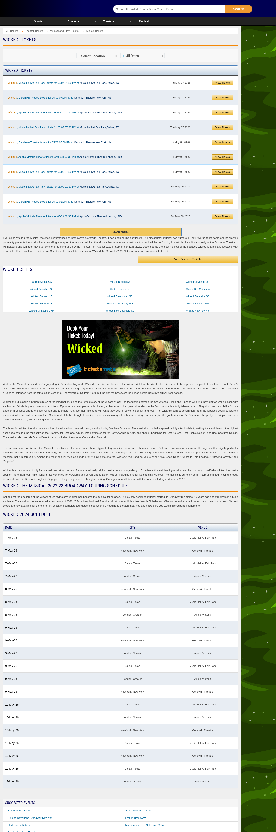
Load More (120, 231)
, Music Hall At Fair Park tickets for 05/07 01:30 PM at (63, 82)
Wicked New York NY (197, 310)
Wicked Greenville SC (198, 296)
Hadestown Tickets (19, 825)
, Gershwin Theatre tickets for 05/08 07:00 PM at (59, 142)
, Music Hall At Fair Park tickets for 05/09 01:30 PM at (63, 186)
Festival (144, 21)
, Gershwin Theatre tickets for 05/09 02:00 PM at (59, 201)
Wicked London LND (198, 303)
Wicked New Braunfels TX (120, 310)
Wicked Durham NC (41, 296)
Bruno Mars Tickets (19, 810)
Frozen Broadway (135, 817)
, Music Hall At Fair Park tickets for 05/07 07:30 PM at (63, 127)
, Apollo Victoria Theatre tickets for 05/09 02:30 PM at (65, 216)
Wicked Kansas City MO (120, 303)
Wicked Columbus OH (42, 289)
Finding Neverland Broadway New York (30, 817)
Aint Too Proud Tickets (138, 810)
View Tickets (222, 82)
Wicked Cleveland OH (197, 281)
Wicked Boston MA (119, 281)
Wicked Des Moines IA (198, 289)
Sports (38, 21)
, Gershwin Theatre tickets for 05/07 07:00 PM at (59, 97)
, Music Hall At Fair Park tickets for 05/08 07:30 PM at (63, 171)
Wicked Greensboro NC (120, 296)
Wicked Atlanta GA (42, 281)
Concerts (73, 21)
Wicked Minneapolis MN (42, 310)
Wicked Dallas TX (119, 289)
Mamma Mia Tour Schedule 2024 (144, 825)
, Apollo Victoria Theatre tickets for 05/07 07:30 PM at (65, 112)
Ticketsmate (64, 8)
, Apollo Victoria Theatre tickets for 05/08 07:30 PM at (65, 156)
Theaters (108, 21)
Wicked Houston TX (41, 303)
